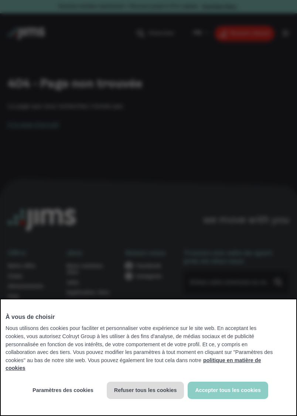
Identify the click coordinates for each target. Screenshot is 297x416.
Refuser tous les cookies (145, 390)
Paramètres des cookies (63, 390)
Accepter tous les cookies (228, 390)
